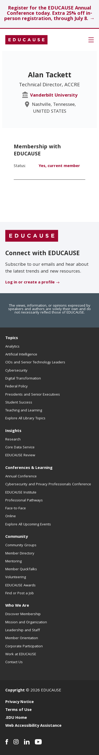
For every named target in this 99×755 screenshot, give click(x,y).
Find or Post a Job (19, 593)
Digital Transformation (23, 379)
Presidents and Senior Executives (32, 395)
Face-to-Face (15, 508)
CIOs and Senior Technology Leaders (35, 362)
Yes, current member (59, 166)
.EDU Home (16, 718)
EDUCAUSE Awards (20, 585)
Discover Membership (23, 614)
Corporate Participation (24, 646)
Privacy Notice (19, 702)
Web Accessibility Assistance (33, 726)
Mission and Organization (26, 622)
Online (10, 516)
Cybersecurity (16, 371)
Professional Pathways (24, 501)
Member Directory (19, 554)
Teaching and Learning (23, 411)
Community (16, 537)
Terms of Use (18, 710)
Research (13, 440)
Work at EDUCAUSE (20, 654)
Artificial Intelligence (21, 355)
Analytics (12, 347)
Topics (11, 338)
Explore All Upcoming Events (28, 525)
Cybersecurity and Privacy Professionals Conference (48, 484)
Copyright (15, 690)
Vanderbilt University (54, 95)
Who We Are (17, 605)
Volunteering (15, 577)
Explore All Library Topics (25, 418)
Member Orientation (21, 638)
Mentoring (13, 561)
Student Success (18, 403)
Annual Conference (21, 476)
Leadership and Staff (22, 630)
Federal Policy (16, 387)
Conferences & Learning (29, 468)
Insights (13, 431)
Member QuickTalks (21, 569)
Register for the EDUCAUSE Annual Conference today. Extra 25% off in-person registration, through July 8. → (49, 13)
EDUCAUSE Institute (20, 493)
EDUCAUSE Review (20, 455)
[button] (91, 40)
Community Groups (20, 545)
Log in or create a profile (30, 282)
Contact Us (14, 662)
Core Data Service (20, 447)
